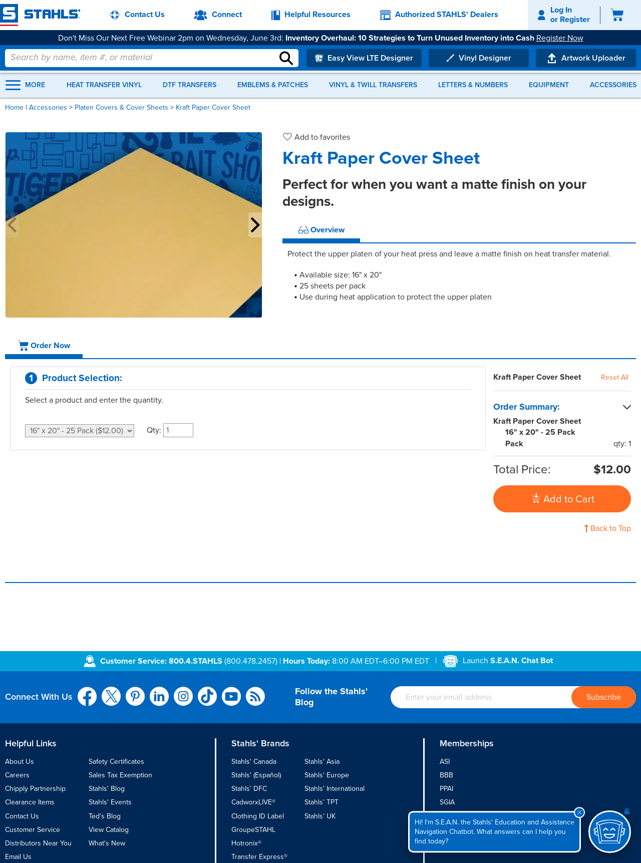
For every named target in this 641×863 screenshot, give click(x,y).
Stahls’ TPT (321, 802)
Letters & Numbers (473, 85)
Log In (561, 10)
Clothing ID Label (257, 816)
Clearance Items (30, 802)
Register (575, 20)
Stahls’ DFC (249, 788)
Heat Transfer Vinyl (104, 85)
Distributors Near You (38, 843)
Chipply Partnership (35, 788)
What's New (107, 843)
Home (14, 107)
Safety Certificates (116, 761)
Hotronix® (246, 843)
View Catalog (109, 829)
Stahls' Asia (322, 761)
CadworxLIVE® (253, 802)
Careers (17, 775)
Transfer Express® (259, 856)
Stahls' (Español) (256, 775)
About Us (19, 761)
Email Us (18, 856)
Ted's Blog (105, 816)
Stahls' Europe (326, 775)
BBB (446, 775)
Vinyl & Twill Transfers (373, 85)
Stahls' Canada (253, 761)
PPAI (446, 788)
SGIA (447, 802)
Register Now (559, 38)
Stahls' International (334, 788)
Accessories (613, 85)
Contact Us (22, 816)
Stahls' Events (110, 802)
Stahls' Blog (107, 788)
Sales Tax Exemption (120, 775)
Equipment (549, 85)
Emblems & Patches (272, 85)
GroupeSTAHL (253, 829)
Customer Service (32, 829)
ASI (445, 761)
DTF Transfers (189, 85)
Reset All (614, 377)
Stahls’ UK (320, 816)
